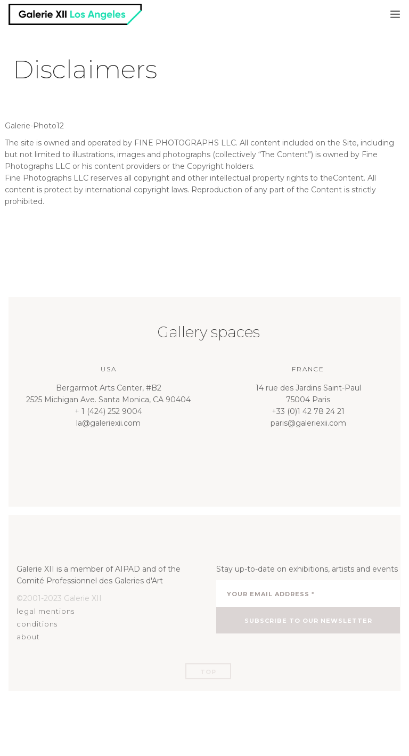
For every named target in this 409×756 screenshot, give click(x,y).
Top (208, 672)
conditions (37, 624)
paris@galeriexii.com (308, 423)
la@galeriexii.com (108, 423)
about (28, 636)
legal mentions (46, 611)
